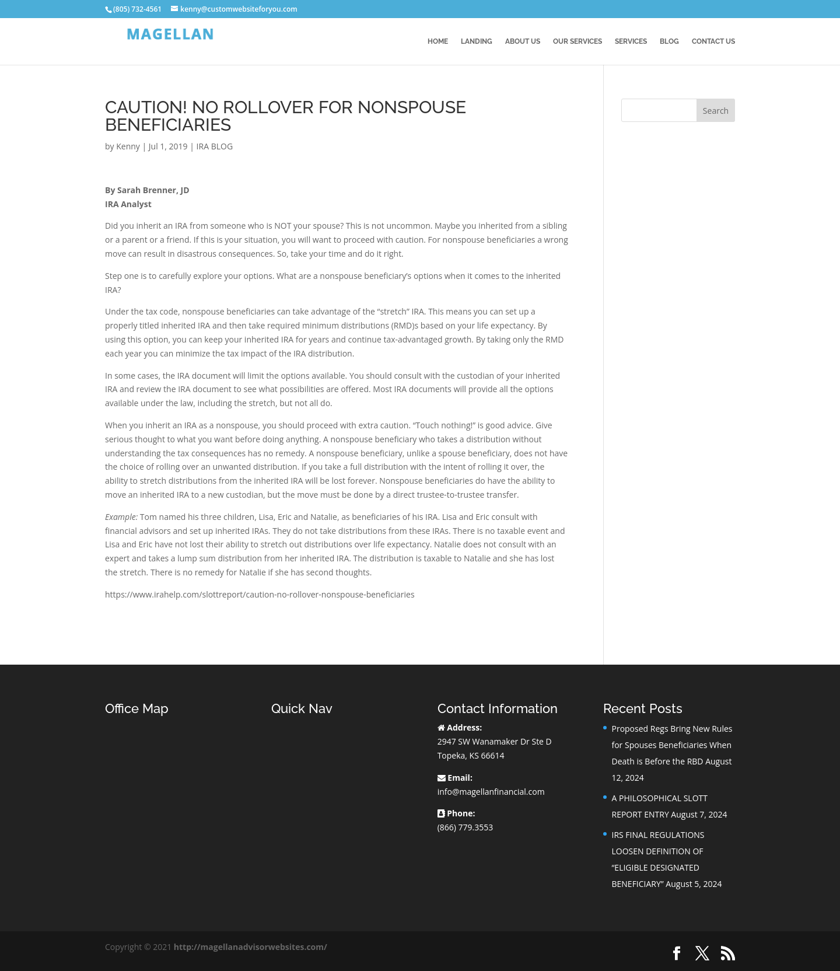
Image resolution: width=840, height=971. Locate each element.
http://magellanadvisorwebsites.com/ (250, 946)
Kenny (128, 146)
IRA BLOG (215, 146)
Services (631, 41)
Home (438, 41)
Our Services (577, 41)
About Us (522, 41)
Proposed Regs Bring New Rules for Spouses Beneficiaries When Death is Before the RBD (671, 745)
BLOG (669, 41)
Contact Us (713, 41)
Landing (476, 41)
